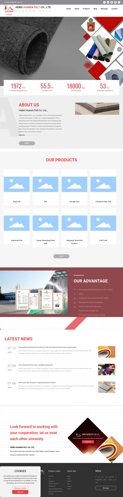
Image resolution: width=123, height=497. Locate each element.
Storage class (74, 202)
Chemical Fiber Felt (103, 202)
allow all (20, 492)
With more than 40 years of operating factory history (37, 383)
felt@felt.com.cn (15, 2)
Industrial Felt (16, 240)
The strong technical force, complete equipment (35, 365)
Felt (45, 202)
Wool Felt (16, 202)
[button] (119, 49)
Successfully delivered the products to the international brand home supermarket (47, 347)
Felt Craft (103, 240)
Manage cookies (20, 488)
